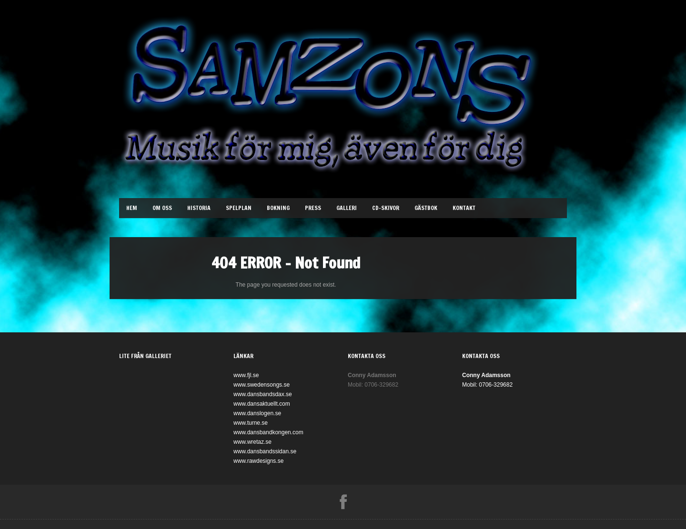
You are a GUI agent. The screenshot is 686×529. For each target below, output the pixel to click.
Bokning (278, 208)
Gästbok (425, 208)
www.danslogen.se (257, 413)
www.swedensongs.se (261, 384)
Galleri (346, 208)
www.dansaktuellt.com (261, 403)
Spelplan (239, 208)
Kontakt (464, 208)
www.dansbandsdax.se (262, 394)
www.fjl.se (246, 375)
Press (313, 208)
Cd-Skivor (385, 208)
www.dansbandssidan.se (264, 451)
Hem (131, 208)
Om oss (162, 208)
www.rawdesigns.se (258, 461)
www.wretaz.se (252, 442)
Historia (199, 208)
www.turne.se (250, 422)
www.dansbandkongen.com (268, 432)
